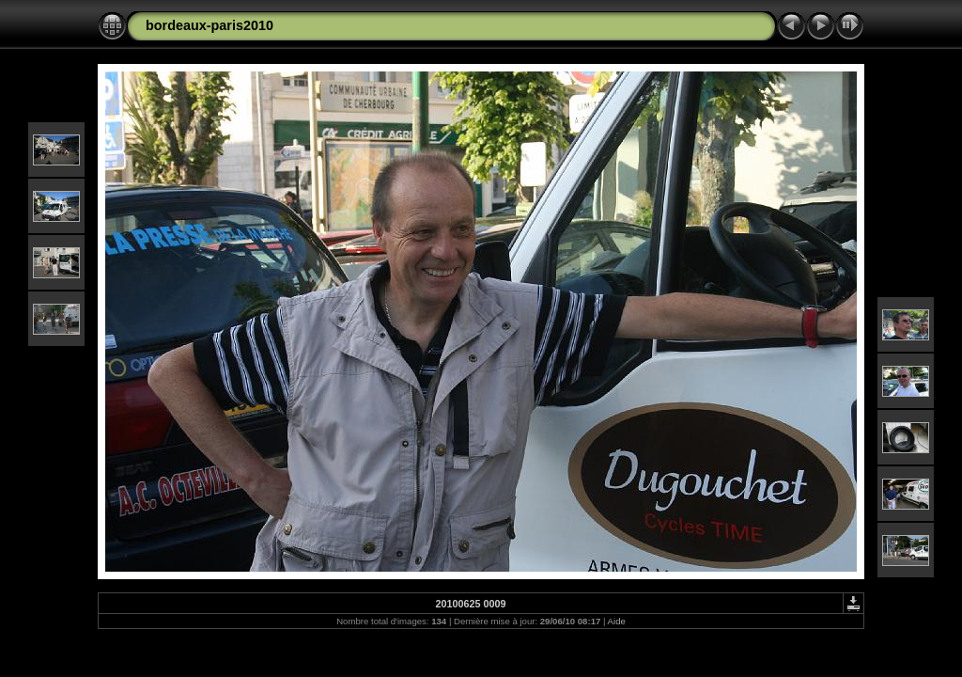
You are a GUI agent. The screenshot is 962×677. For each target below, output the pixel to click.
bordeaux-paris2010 (209, 25)
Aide (617, 621)
